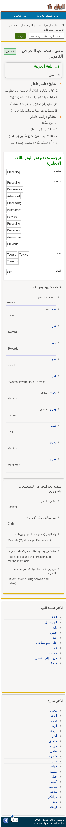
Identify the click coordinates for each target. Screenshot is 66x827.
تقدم (52, 425)
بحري (52, 392)
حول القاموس (19, 15)
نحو (53, 309)
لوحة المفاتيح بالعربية (47, 15)
